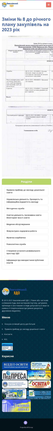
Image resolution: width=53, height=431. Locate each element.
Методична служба (15, 208)
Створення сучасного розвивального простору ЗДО (23, 252)
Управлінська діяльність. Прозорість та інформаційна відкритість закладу (24, 200)
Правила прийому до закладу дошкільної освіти (25, 191)
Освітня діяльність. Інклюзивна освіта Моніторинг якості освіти (24, 216)
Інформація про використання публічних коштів (25, 261)
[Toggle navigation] (48, 4)
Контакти (7, 334)
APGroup (30, 427)
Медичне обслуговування (18, 224)
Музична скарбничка (16, 237)
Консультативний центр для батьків (18, 324)
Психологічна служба (16, 244)
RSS (4, 339)
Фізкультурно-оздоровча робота (22, 231)
